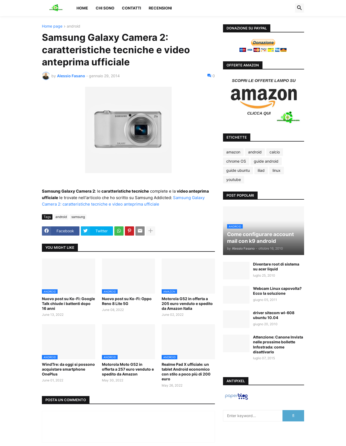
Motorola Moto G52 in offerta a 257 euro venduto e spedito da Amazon (128, 369)
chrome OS (236, 161)
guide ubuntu (238, 170)
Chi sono (105, 8)
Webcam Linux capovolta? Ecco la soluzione (277, 291)
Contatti (131, 8)
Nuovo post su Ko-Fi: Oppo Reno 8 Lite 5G (127, 301)
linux (276, 170)
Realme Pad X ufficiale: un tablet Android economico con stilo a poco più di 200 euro (186, 371)
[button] (299, 8)
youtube (233, 179)
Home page (52, 26)
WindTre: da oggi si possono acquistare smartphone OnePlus (68, 369)
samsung (78, 217)
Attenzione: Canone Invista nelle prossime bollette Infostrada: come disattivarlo (278, 344)
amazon (233, 152)
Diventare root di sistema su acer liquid (276, 266)
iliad (261, 170)
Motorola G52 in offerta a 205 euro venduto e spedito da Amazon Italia (187, 303)
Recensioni (160, 8)
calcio (275, 152)
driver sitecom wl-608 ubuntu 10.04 (273, 315)
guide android (266, 161)
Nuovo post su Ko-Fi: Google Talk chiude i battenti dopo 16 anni (68, 303)
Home (82, 8)
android (73, 26)
